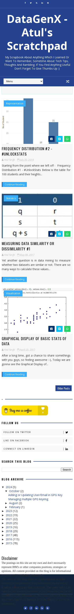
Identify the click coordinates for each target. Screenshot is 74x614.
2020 (9, 523)
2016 (9, 539)
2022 (9, 515)
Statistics (11, 198)
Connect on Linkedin (38, 448)
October (14, 491)
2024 (9, 487)
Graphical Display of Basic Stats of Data (34, 341)
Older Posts (63, 388)
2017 (9, 535)
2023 (9, 511)
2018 (9, 531)
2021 (9, 519)
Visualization (13, 293)
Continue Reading (14, 184)
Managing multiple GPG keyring (28, 499)
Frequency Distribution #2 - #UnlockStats (27, 151)
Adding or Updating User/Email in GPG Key (35, 495)
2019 (9, 527)
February (15, 507)
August (14, 503)
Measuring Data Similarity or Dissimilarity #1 (28, 246)
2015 (9, 543)
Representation (14, 103)
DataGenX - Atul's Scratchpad (37, 32)
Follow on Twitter (38, 432)
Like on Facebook (38, 440)
